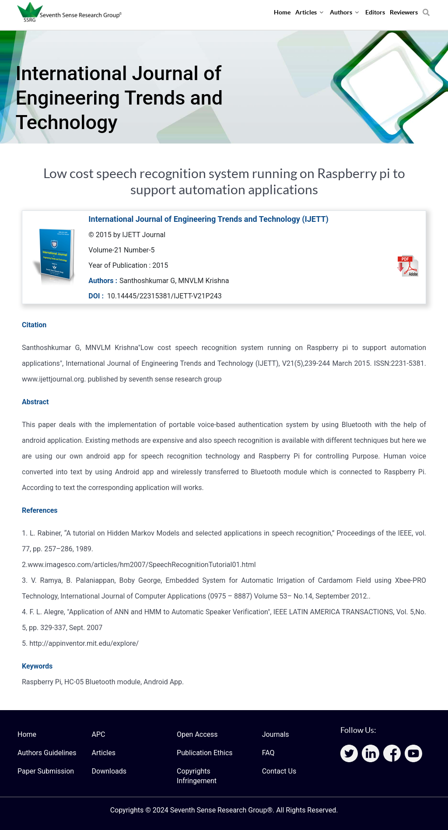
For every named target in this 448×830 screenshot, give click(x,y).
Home (27, 734)
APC (98, 734)
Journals (275, 734)
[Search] (426, 9)
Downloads (109, 771)
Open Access (197, 734)
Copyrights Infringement (197, 776)
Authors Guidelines (47, 753)
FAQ (268, 753)
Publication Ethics (204, 753)
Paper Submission (46, 771)
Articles (104, 753)
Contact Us (279, 771)
